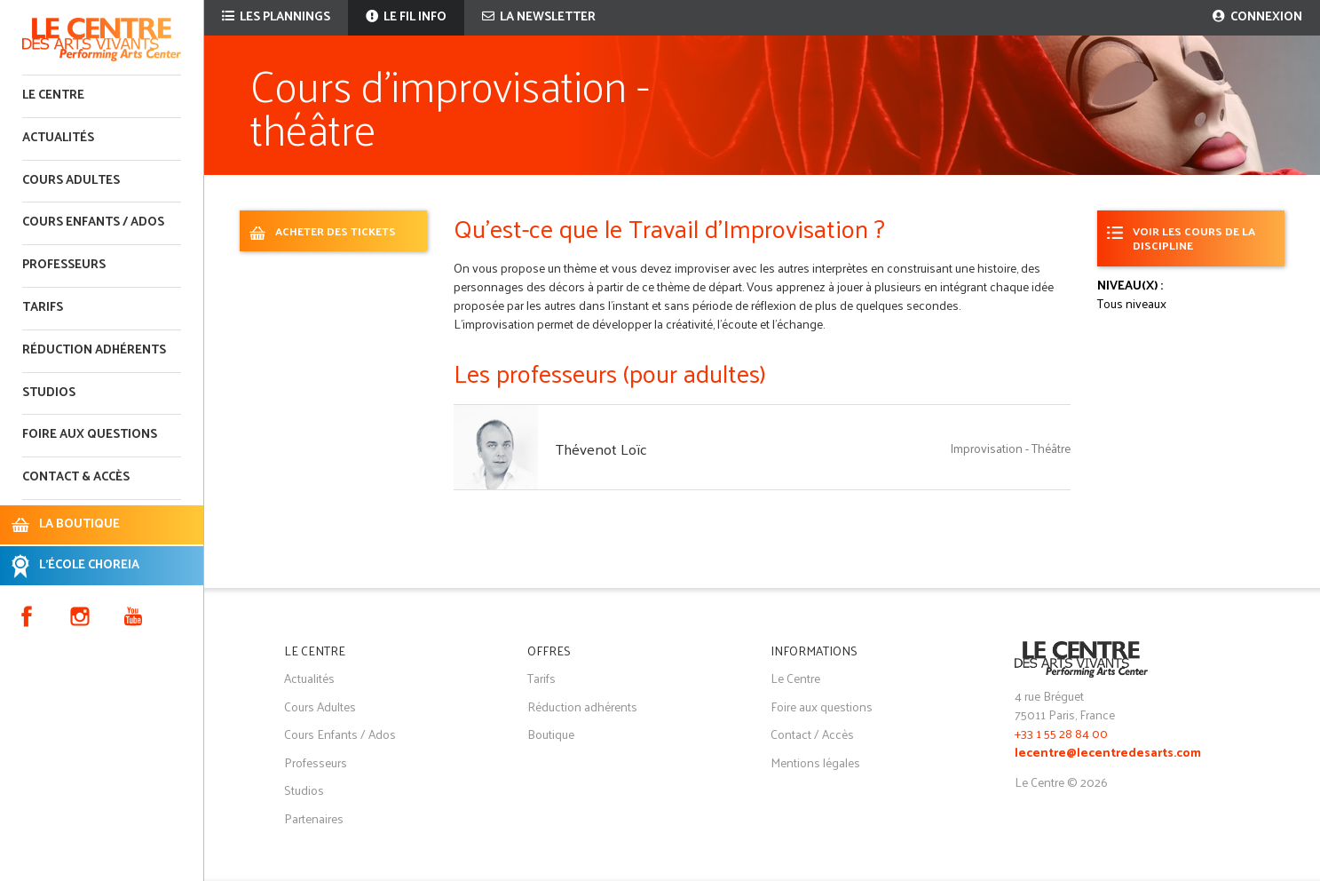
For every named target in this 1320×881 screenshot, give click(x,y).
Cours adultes (71, 181)
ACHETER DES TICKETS (335, 230)
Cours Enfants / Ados (340, 734)
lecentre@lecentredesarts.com (1108, 753)
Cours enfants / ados (93, 222)
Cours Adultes (320, 706)
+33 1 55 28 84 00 (1061, 733)
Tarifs (42, 308)
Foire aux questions (89, 435)
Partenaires (314, 818)
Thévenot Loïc (601, 448)
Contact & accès (76, 477)
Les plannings (276, 17)
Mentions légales (815, 762)
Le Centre (53, 95)
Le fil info (406, 17)
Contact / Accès (812, 734)
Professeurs (64, 265)
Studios (48, 393)
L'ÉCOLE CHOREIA (89, 565)
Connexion (1257, 17)
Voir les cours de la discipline (1194, 237)
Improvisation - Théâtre (1010, 448)
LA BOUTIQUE (79, 524)
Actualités (58, 138)
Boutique (550, 734)
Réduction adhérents (94, 350)
